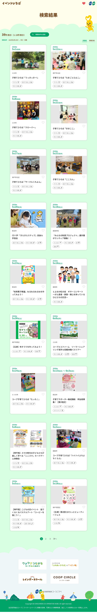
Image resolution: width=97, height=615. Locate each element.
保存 (43, 73)
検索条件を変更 (41, 34)
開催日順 (92, 40)
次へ (55, 541)
